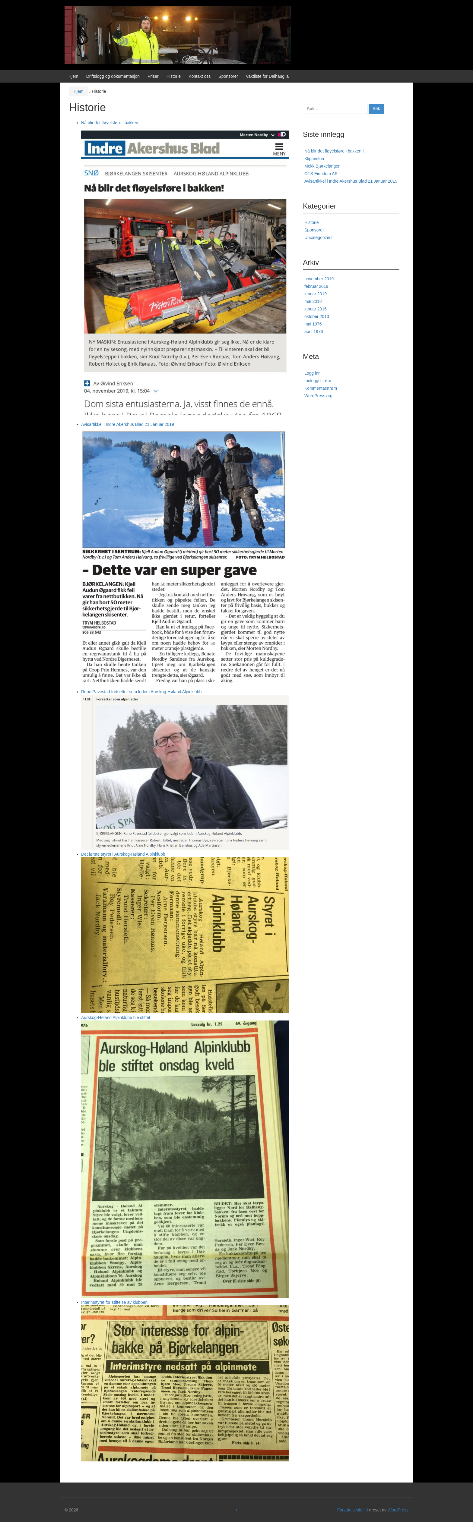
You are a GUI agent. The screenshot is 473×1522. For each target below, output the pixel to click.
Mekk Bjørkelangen (322, 166)
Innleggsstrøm (317, 380)
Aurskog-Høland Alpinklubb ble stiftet (115, 1017)
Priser (153, 76)
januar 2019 (315, 293)
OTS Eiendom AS (321, 173)
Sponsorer (228, 76)
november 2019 (319, 278)
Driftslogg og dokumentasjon (113, 76)
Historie (174, 76)
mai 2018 (313, 301)
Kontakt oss (200, 76)
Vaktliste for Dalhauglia (267, 76)
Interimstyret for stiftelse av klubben (114, 1302)
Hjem (73, 76)
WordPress (398, 1510)
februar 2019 (316, 286)
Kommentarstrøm (320, 388)
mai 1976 (313, 324)
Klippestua (314, 158)
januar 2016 (315, 309)
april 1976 (313, 331)
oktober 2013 (316, 316)
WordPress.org (318, 395)
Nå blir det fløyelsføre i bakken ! (111, 122)
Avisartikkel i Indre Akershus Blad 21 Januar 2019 (127, 424)
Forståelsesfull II (352, 1510)
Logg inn (312, 373)
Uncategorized (318, 237)
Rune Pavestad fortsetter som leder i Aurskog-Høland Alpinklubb (141, 691)
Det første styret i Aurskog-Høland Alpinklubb (123, 854)
